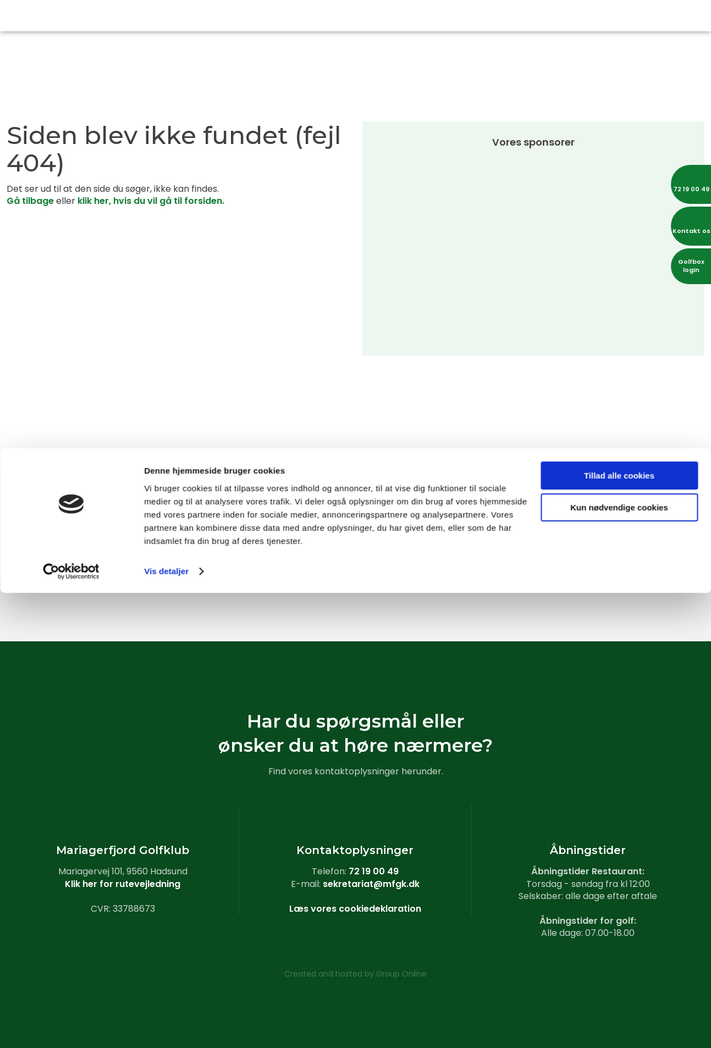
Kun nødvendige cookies (619, 962)
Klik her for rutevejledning (122, 884)
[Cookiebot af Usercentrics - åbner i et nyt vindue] (71, 1026)
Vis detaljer (166, 1026)
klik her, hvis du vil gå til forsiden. (151, 201)
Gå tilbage (30, 201)
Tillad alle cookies (619, 930)
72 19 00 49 (374, 871)
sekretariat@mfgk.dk (371, 884)
